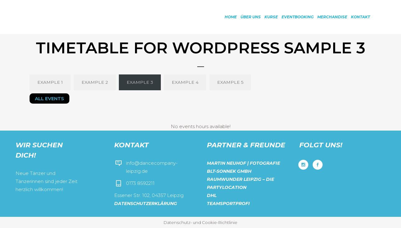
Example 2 (95, 82)
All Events (49, 98)
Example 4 (185, 82)
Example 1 (50, 82)
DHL (212, 195)
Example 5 (230, 82)
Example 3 (140, 82)
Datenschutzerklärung (145, 203)
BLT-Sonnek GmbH (229, 171)
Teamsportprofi (228, 203)
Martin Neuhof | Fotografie (243, 163)
